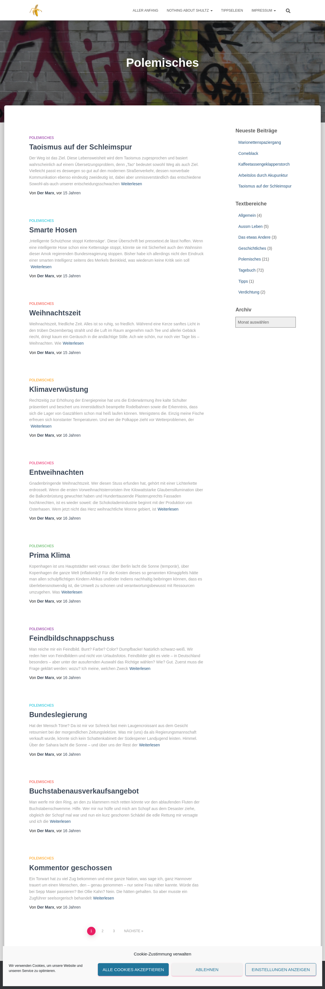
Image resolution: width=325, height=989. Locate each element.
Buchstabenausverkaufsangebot (84, 791)
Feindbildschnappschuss (71, 638)
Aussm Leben (250, 226)
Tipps (243, 281)
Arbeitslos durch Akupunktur (263, 175)
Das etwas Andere (254, 237)
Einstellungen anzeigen (281, 969)
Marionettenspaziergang (259, 142)
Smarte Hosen (53, 230)
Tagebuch (247, 270)
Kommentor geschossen (70, 868)
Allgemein (247, 215)
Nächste (132, 931)
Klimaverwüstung (58, 389)
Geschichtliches (252, 248)
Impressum (264, 11)
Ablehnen (207, 969)
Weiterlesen (131, 184)
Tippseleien (232, 11)
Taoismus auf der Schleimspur (80, 147)
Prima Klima (49, 555)
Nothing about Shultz (190, 11)
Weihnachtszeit (55, 313)
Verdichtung (248, 292)
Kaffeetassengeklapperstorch (264, 164)
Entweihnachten (56, 472)
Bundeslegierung (58, 715)
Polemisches (41, 138)
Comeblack (248, 153)
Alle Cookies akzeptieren (133, 969)
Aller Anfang (145, 11)
